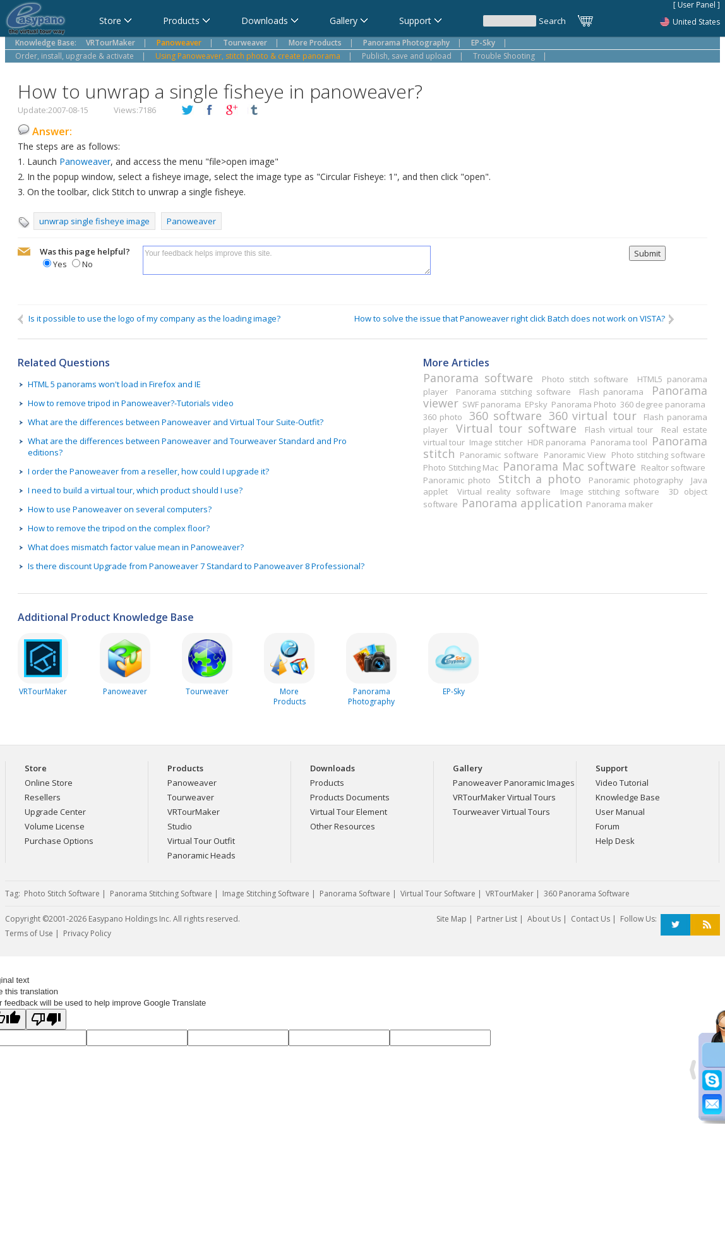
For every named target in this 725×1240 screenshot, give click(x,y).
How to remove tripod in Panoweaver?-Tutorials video (131, 403)
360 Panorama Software (587, 893)
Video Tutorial (622, 782)
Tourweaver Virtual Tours (501, 811)
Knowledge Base (628, 797)
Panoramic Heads (201, 855)
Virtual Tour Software (438, 893)
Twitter (675, 925)
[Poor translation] (46, 1019)
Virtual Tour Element (348, 811)
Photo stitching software (658, 454)
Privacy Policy (87, 933)
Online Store (49, 782)
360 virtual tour (593, 415)
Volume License (55, 826)
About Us (544, 918)
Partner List (497, 918)
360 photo (442, 417)
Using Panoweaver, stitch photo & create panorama (247, 56)
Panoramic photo (457, 480)
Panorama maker (619, 504)
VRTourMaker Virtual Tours (504, 797)
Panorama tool (618, 442)
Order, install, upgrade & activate (74, 56)
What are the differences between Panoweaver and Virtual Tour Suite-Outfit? (175, 422)
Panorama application (522, 502)
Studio (179, 826)
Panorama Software (355, 893)
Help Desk (615, 840)
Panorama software (478, 377)
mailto (24, 252)
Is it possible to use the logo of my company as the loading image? (149, 319)
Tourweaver (190, 797)
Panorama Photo (583, 404)
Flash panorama (611, 391)
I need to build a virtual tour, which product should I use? (135, 490)
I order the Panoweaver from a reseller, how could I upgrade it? (148, 471)
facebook (209, 110)
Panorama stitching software (513, 391)
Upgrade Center (55, 811)
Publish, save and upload (407, 56)
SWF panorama (491, 404)
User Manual (620, 811)
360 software (505, 415)
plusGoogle (231, 110)
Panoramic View (575, 454)
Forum (608, 826)
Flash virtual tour (619, 429)
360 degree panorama (662, 404)
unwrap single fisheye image (94, 221)
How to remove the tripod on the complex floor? (119, 528)
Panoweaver (85, 161)
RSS (705, 925)
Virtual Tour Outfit (201, 840)
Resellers (43, 797)
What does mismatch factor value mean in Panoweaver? (136, 547)
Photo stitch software (585, 379)
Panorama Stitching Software (161, 893)
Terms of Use (29, 933)
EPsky (536, 404)
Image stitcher (496, 442)
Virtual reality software (503, 491)
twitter (187, 110)
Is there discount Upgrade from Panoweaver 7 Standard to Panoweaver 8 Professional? (196, 566)
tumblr (254, 110)
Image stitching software (609, 491)
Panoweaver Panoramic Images (514, 782)
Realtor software (673, 467)
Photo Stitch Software (62, 893)
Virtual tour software (516, 428)
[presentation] (530, 270)
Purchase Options (59, 840)
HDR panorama (556, 442)
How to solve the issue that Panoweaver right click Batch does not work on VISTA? (515, 319)
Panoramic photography (636, 480)
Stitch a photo (539, 478)
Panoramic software (499, 454)
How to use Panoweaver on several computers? (120, 509)
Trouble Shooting (504, 56)
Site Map (451, 918)
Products (327, 782)
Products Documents (350, 797)
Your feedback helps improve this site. (287, 260)
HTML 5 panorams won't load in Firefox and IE (114, 384)
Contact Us (590, 918)
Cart (586, 20)
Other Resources (342, 826)
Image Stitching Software (265, 893)
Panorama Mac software (569, 466)
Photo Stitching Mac (460, 467)
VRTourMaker (193, 811)
